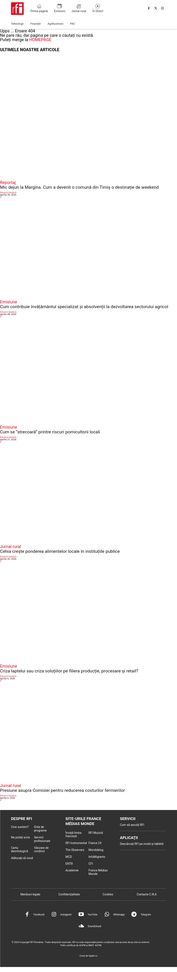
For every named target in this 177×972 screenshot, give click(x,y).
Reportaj (8, 182)
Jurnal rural (10, 546)
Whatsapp (119, 915)
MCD (68, 857)
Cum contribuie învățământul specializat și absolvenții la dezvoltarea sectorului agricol (84, 306)
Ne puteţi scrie (20, 837)
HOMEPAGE (40, 39)
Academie (72, 871)
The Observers (74, 850)
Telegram (146, 915)
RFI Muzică (95, 833)
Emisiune (8, 301)
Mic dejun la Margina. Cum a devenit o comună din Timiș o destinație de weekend (79, 187)
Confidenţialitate (69, 895)
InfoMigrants (96, 857)
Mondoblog (95, 850)
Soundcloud (94, 927)
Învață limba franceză (73, 835)
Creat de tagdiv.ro (89, 956)
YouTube (92, 915)
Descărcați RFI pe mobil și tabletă (141, 844)
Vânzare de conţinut (41, 849)
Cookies (108, 895)
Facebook (39, 915)
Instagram (66, 915)
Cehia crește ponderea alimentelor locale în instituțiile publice (60, 551)
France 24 (94, 843)
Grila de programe (40, 829)
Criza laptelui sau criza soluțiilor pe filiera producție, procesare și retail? (69, 670)
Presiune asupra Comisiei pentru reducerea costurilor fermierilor (62, 790)
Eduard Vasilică (8, 192)
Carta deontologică (19, 849)
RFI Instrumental (76, 843)
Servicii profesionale (42, 839)
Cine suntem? (20, 827)
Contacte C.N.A (146, 895)
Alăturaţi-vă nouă (22, 858)
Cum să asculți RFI (132, 825)
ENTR (69, 864)
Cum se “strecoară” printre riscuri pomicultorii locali (50, 431)
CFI (90, 864)
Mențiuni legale (30, 895)
